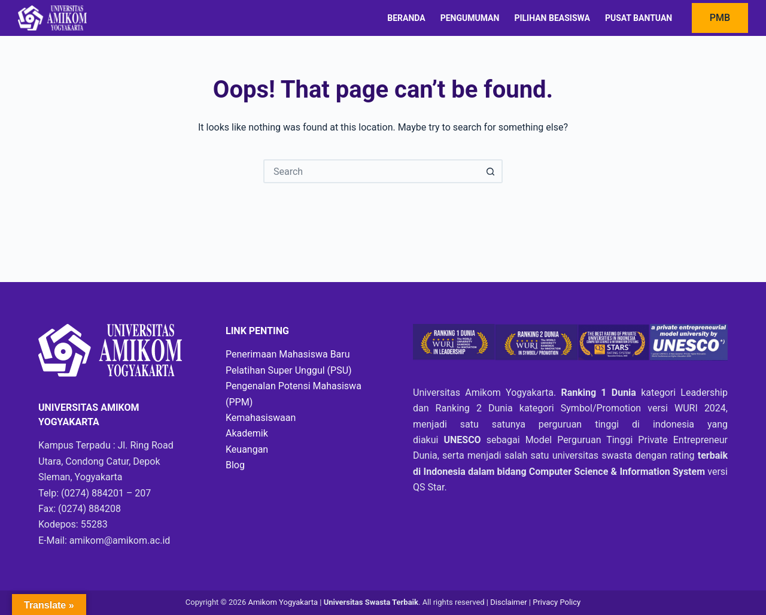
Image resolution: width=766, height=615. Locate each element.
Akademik (247, 433)
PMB (720, 17)
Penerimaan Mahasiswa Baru (288, 354)
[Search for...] (371, 171)
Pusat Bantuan (638, 18)
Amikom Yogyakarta (283, 602)
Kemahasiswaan (261, 417)
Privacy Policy (556, 602)
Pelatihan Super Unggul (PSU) (289, 370)
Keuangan (247, 449)
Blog (235, 465)
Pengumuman (470, 18)
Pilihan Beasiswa (551, 18)
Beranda (406, 18)
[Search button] (491, 171)
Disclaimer (509, 602)
